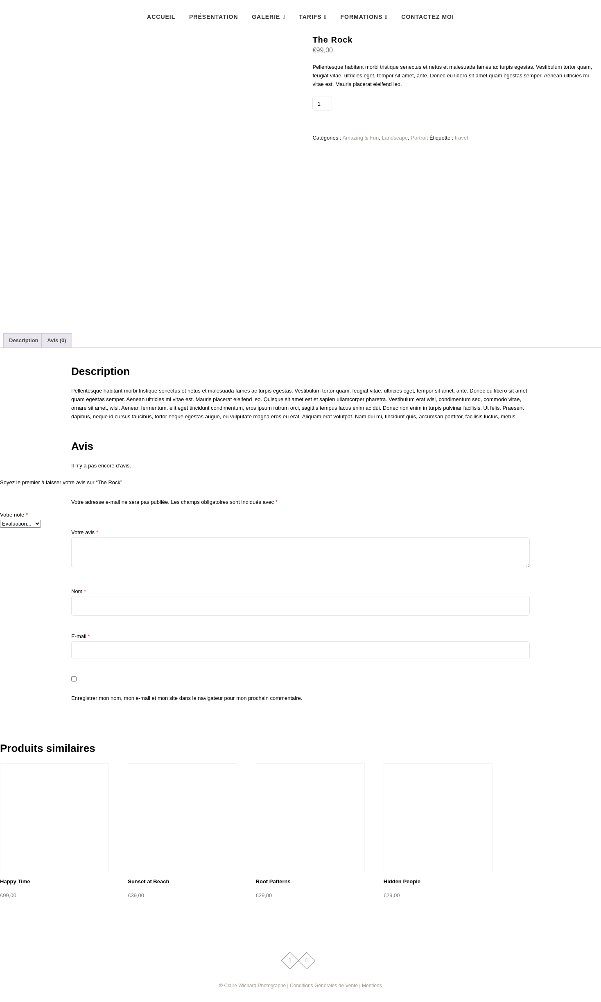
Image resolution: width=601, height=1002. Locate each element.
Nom (78, 591)
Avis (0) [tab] (56, 340)
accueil (161, 17)
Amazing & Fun (360, 138)
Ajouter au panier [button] (28, 914)
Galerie (266, 17)
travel (461, 138)
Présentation (213, 17)
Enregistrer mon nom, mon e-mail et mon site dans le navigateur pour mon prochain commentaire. (186, 698)
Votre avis (84, 532)
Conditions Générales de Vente (324, 985)
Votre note (14, 515)
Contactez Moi (427, 17)
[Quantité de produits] (322, 104)
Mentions (372, 985)
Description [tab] (23, 340)
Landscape (395, 138)
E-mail (80, 636)
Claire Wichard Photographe (255, 985)
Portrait (419, 138)
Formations (361, 17)
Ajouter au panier (361, 103)
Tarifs (310, 17)
